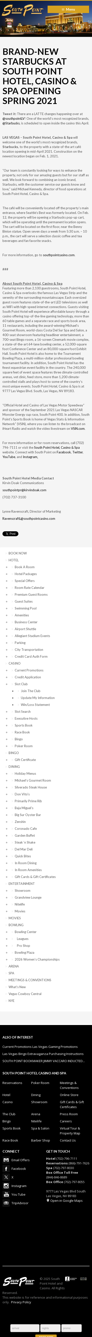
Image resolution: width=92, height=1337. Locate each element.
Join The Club (30, 691)
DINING (14, 767)
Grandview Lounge (28, 897)
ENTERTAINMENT (22, 884)
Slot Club (21, 684)
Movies (20, 911)
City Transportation (29, 650)
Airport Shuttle (25, 629)
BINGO (14, 753)
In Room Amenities (28, 870)
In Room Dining (26, 863)
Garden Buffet (25, 835)
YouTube (8, 457)
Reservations (12, 1083)
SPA (11, 973)
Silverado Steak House (31, 787)
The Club (8, 1114)
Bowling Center (26, 932)
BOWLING (16, 925)
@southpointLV (13, 118)
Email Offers (6, 1160)
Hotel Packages (26, 574)
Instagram (30, 457)
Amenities (22, 615)
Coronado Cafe (26, 829)
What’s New (17, 987)
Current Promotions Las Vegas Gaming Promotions (40, 1046)
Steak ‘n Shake (25, 842)
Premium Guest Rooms (31, 594)
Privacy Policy (21, 1302)
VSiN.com (78, 429)
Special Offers (25, 581)
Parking (20, 643)
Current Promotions (29, 670)
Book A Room (25, 567)
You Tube (6, 1194)
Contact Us (68, 1140)
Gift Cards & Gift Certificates (35, 877)
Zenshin (20, 822)
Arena (35, 1114)
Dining (35, 1095)
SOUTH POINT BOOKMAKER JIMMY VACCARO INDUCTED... (43, 1061)
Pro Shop (22, 946)
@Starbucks (11, 123)
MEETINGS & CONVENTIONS (30, 980)
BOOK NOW (18, 553)
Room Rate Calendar (29, 588)
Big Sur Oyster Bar (28, 815)
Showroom (22, 890)
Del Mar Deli (24, 849)
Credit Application (28, 677)
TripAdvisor (6, 1203)
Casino (7, 1102)
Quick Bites (23, 856)
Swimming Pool (26, 608)
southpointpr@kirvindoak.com (24, 490)
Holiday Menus (25, 773)
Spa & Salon (40, 1128)
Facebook (64, 452)
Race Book (22, 732)
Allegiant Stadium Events (32, 636)
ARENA (14, 966)
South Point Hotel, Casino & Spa (57, 447)
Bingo (19, 739)
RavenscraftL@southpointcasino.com (28, 518)
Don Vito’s (22, 794)
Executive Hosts (26, 718)
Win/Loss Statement (35, 705)
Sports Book (24, 725)
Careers (66, 1121)
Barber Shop (40, 1140)
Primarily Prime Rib (28, 801)
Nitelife (20, 904)
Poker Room (24, 746)
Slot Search (23, 711)
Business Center (26, 622)
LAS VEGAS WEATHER (46, 1236)
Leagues (21, 939)
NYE (11, 1001)
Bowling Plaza (24, 952)
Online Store (69, 1095)
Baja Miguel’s (24, 808)
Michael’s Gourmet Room (33, 780)
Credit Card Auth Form (31, 656)
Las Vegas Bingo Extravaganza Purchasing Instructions (43, 1054)
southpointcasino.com (59, 255)
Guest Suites (24, 601)
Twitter (77, 452)
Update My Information (38, 698)
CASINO (15, 663)
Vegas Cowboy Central (25, 994)
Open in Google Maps (64, 1200)
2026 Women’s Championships (37, 959)
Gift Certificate (25, 760)
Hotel (6, 1095)
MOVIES (15, 918)
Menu (70, 9)
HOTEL (14, 560)
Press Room (69, 1114)
